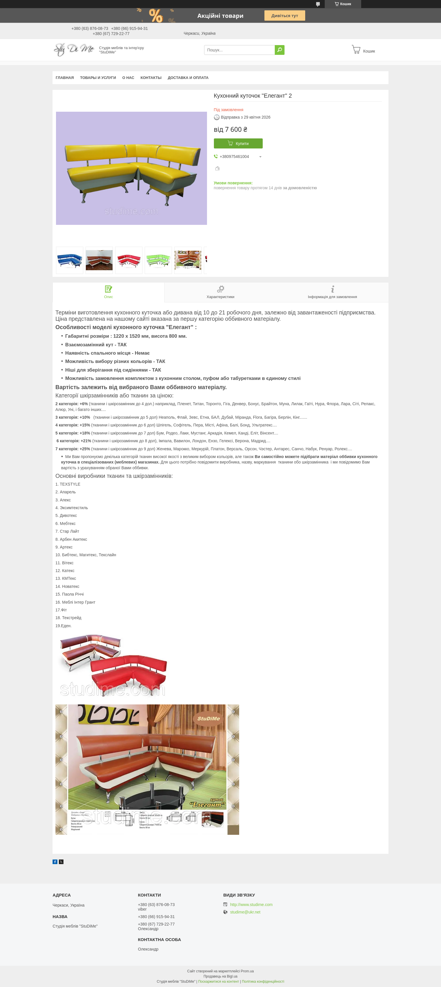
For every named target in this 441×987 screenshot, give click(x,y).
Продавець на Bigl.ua (220, 976)
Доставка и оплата (188, 78)
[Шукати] (280, 50)
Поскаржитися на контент (218, 982)
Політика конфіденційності (263, 982)
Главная (65, 78)
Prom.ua (247, 971)
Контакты (151, 78)
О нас (128, 78)
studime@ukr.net (245, 912)
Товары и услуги (98, 78)
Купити (242, 143)
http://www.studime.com (251, 904)
